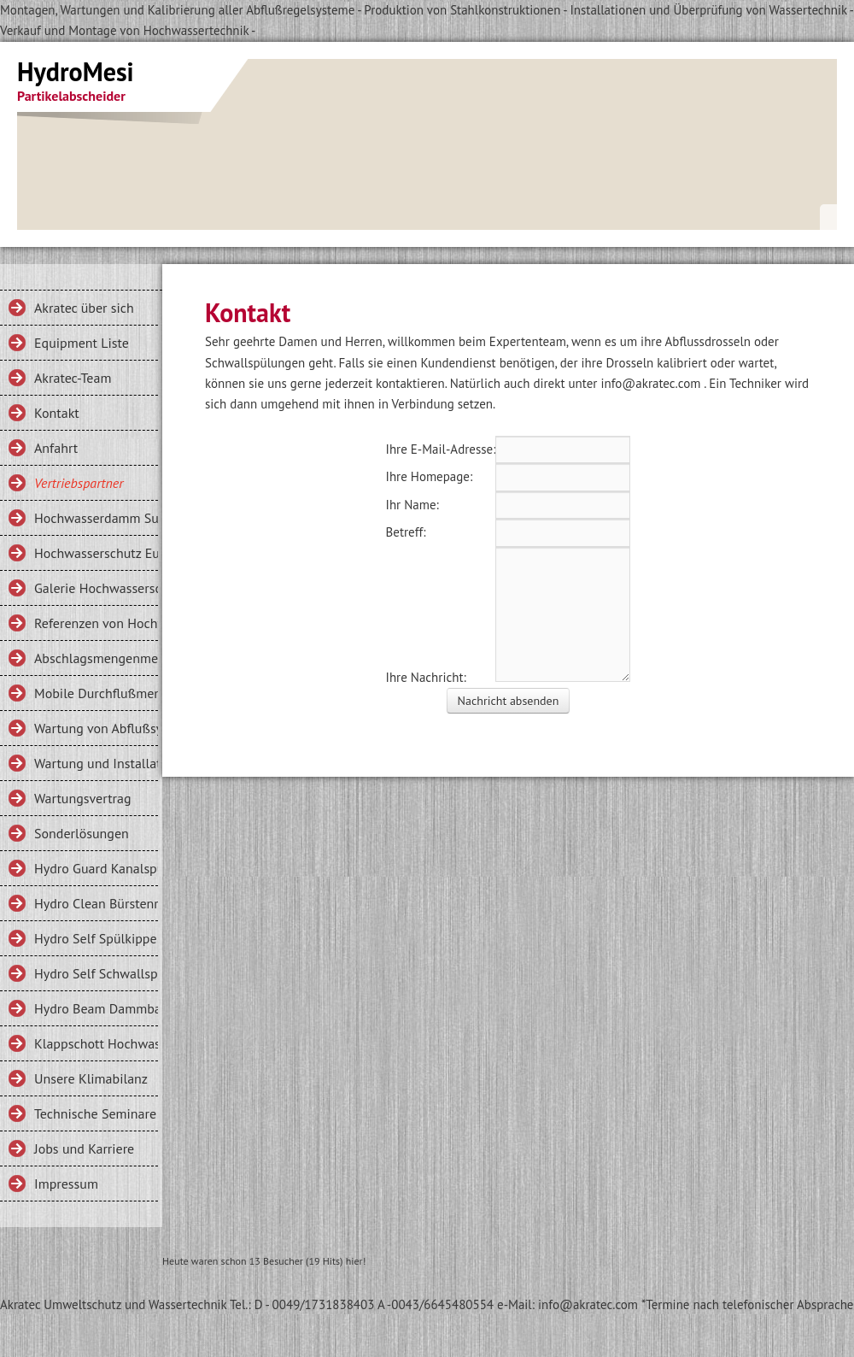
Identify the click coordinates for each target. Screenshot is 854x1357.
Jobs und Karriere (84, 1148)
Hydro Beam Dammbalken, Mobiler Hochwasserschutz (96, 1008)
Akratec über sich (84, 307)
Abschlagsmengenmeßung (96, 658)
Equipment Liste (81, 342)
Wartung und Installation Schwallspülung (96, 763)
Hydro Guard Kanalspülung (96, 868)
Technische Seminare (95, 1113)
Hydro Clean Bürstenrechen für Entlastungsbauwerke (96, 903)
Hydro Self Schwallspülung (96, 973)
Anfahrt (56, 447)
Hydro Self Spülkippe (95, 938)
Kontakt (56, 412)
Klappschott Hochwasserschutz (96, 1043)
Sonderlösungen (81, 833)
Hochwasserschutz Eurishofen (96, 552)
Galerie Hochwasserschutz (96, 587)
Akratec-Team (72, 377)
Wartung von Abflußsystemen (96, 728)
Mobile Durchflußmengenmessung (96, 693)
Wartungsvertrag (83, 798)
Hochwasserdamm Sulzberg (96, 517)
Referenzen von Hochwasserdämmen (96, 623)
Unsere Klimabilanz (91, 1078)
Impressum (66, 1183)
